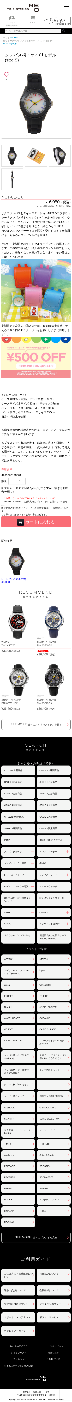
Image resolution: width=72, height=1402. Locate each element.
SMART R (9, 1118)
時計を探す (53, 1352)
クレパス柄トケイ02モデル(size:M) (16, 1057)
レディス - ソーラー (49, 875)
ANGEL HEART (12, 1018)
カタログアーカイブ (15, 1330)
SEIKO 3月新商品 (13, 828)
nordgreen (9, 1155)
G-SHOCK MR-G (47, 1107)
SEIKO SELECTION (49, 1118)
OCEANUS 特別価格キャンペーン (17, 899)
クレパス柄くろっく (49, 1070)
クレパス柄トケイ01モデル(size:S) (51, 1042)
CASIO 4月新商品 (13, 805)
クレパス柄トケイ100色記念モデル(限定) (17, 1071)
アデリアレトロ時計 (49, 924)
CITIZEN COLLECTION (51, 1096)
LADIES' (14, 37)
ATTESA (43, 959)
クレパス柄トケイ (45, 41)
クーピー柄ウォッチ (14, 1096)
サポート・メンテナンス (17, 1317)
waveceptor (45, 985)
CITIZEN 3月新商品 (13, 817)
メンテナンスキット (49, 1199)
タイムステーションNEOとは (18, 1365)
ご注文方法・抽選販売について (18, 1275)
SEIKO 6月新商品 (48, 782)
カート (32, 23)
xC (40, 1084)
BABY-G (8, 1188)
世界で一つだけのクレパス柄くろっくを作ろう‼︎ (52, 1057)
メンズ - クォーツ (13, 851)
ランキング (18, 1359)
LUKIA (42, 1211)
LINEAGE (9, 1211)
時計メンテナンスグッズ (51, 898)
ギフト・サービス (49, 1317)
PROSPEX (44, 1166)
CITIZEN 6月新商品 (49, 770)
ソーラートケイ (47, 1130)
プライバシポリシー (50, 1303)
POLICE (8, 1199)
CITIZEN (43, 912)
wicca (7, 985)
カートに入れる (36, 522)
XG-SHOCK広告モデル (50, 840)
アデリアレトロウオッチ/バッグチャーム (16, 972)
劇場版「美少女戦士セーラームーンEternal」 (52, 937)
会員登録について (49, 1290)
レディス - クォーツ (14, 875)
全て (5, 37)
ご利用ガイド (53, 1359)
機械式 (42, 863)
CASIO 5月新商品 (13, 793)
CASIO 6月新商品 (13, 782)
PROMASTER (46, 1177)
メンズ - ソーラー (48, 851)
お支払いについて (49, 1273)
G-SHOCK (9, 1107)
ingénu (42, 970)
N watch (8, 1007)
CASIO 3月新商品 (48, 817)
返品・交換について (15, 1290)
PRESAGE (9, 1166)
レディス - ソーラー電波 (16, 886)
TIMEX (7, 1144)
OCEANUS (44, 1018)
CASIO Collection (12, 1040)
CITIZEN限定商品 (48, 828)
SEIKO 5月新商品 (48, 793)
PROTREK (9, 1177)
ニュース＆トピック (53, 1346)
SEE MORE (36, 724)
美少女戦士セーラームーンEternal (17, 1131)
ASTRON (8, 959)
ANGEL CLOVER (48, 1007)
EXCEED (8, 996)
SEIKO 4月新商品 (48, 805)
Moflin (7, 840)
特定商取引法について (16, 1303)
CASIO (7, 923)
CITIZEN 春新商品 (13, 770)
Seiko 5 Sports (46, 1155)
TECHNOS (44, 1144)
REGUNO (9, 1222)
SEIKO (7, 912)
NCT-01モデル (9, 44)
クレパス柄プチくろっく (16, 1084)
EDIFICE (43, 996)
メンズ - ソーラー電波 (15, 863)
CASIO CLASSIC (48, 1029)
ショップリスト (19, 1352)
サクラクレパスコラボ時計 (22, 41)
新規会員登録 (11, 25)
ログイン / (12, 23)
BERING (43, 1188)
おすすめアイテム (19, 1346)
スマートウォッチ (48, 886)
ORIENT (8, 1029)
